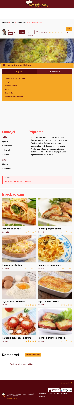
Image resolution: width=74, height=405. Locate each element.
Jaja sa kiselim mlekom (19, 288)
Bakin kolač (9, 93)
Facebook (42, 393)
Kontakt (15, 396)
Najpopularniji (55, 72)
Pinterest (42, 396)
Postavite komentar (33, 354)
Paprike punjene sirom (55, 215)
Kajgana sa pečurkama (55, 252)
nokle (29, 181)
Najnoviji (19, 72)
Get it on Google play (66, 390)
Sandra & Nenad (11, 33)
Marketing (9, 396)
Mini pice (8, 82)
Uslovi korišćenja (28, 394)
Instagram (64, 393)
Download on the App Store (54, 390)
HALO (15, 398)
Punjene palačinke (19, 215)
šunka (10, 181)
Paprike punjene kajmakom (55, 325)
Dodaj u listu (69, 29)
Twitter (49, 393)
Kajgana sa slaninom (19, 252)
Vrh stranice (65, 383)
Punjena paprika (11, 85)
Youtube (56, 393)
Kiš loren (8, 89)
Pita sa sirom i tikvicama (14, 96)
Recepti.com (37, 4)
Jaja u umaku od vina (55, 288)
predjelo (19, 181)
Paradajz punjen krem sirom (19, 325)
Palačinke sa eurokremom (15, 78)
